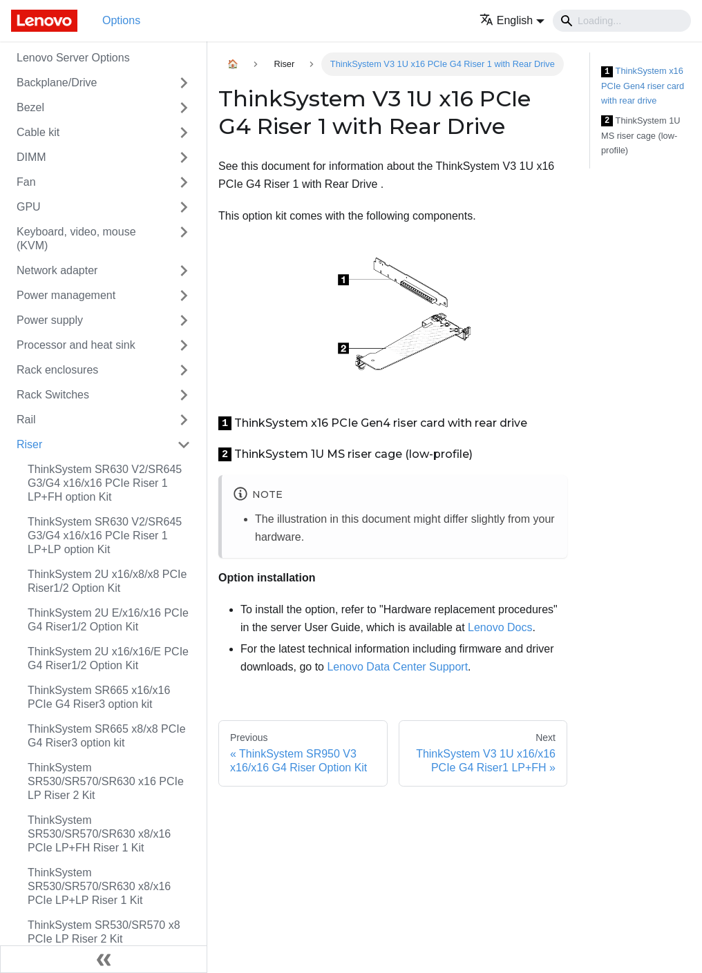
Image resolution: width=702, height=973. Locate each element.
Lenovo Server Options (73, 58)
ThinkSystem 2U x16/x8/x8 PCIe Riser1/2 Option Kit (107, 581)
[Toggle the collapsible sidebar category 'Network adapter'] (184, 271)
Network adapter (57, 270)
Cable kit (38, 132)
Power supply (50, 320)
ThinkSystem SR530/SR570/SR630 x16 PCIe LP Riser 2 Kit (106, 781)
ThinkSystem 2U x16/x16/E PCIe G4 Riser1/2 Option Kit (108, 658)
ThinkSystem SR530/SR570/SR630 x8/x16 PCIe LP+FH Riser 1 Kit (99, 834)
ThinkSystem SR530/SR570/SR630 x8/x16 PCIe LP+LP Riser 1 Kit (99, 886)
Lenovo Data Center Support (397, 667)
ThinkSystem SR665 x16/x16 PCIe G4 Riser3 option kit (99, 697)
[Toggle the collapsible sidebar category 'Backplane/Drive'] (184, 83)
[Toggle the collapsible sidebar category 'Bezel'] (184, 108)
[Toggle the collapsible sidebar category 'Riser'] (184, 445)
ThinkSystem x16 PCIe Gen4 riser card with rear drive (642, 86)
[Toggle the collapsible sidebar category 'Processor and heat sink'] (184, 345)
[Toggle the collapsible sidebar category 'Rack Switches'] (184, 395)
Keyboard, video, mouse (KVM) (76, 238)
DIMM (31, 157)
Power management (66, 295)
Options (121, 20)
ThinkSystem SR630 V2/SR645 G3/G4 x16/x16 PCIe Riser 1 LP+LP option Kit (105, 535)
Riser (29, 444)
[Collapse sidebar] (103, 959)
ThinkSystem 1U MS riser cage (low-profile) (641, 135)
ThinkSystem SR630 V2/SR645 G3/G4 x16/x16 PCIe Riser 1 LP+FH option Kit (105, 483)
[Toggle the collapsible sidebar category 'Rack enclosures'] (184, 370)
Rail (26, 419)
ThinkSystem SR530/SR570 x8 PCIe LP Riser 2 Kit (104, 932)
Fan (26, 182)
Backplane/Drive (57, 82)
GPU (29, 207)
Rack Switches (53, 395)
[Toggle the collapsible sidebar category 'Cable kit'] (184, 133)
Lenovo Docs (500, 627)
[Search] (622, 21)
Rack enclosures (57, 370)
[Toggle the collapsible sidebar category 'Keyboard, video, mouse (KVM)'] (184, 239)
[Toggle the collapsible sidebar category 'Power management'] (184, 296)
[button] (512, 20)
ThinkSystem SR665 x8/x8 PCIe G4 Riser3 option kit (107, 736)
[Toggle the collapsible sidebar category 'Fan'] (184, 182)
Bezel (30, 107)
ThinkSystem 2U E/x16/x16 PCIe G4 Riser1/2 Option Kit (108, 620)
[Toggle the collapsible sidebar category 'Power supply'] (184, 320)
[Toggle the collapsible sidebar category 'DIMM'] (184, 157)
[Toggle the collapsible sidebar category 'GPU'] (184, 207)
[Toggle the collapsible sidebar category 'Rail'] (184, 420)
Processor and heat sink (76, 345)
